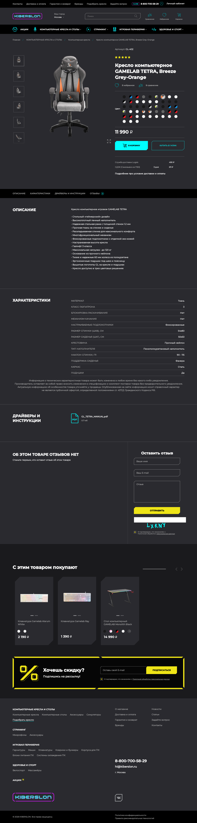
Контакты (17, 4)
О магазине (121, 709)
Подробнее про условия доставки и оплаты (140, 173)
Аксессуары (76, 714)
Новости (156, 709)
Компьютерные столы (54, 714)
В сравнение (149, 85)
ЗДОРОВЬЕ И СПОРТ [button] (166, 29)
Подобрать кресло (96, 4)
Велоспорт (19, 770)
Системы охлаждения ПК (51, 755)
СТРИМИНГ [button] (96, 29)
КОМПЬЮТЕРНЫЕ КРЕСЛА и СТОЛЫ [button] (56, 29)
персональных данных (165, 534)
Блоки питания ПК (23, 755)
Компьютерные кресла (79, 40)
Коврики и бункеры (66, 750)
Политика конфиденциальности (130, 815)
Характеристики (40, 193)
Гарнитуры (19, 750)
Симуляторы (93, 714)
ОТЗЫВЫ (97, 193)
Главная (16, 40)
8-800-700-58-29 (150, 3)
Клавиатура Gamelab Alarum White (30, 623)
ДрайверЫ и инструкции (70, 193)
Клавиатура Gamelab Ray (75, 621)
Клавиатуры (45, 750)
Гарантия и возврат (60, 4)
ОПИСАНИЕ (19, 193)
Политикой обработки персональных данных (151, 679)
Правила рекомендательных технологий (134, 818)
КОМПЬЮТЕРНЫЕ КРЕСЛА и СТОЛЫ (44, 40)
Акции (20, 29)
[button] (32, 615)
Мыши (31, 750)
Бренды (78, 4)
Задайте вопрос (118, 4)
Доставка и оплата (36, 4)
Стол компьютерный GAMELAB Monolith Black (118, 623)
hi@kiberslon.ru (126, 766)
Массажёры (34, 770)
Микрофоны (19, 735)
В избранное (125, 85)
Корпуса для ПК (90, 750)
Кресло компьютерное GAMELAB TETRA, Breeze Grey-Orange (125, 40)
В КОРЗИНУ (131, 145)
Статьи (155, 714)
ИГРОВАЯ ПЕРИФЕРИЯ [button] (129, 29)
